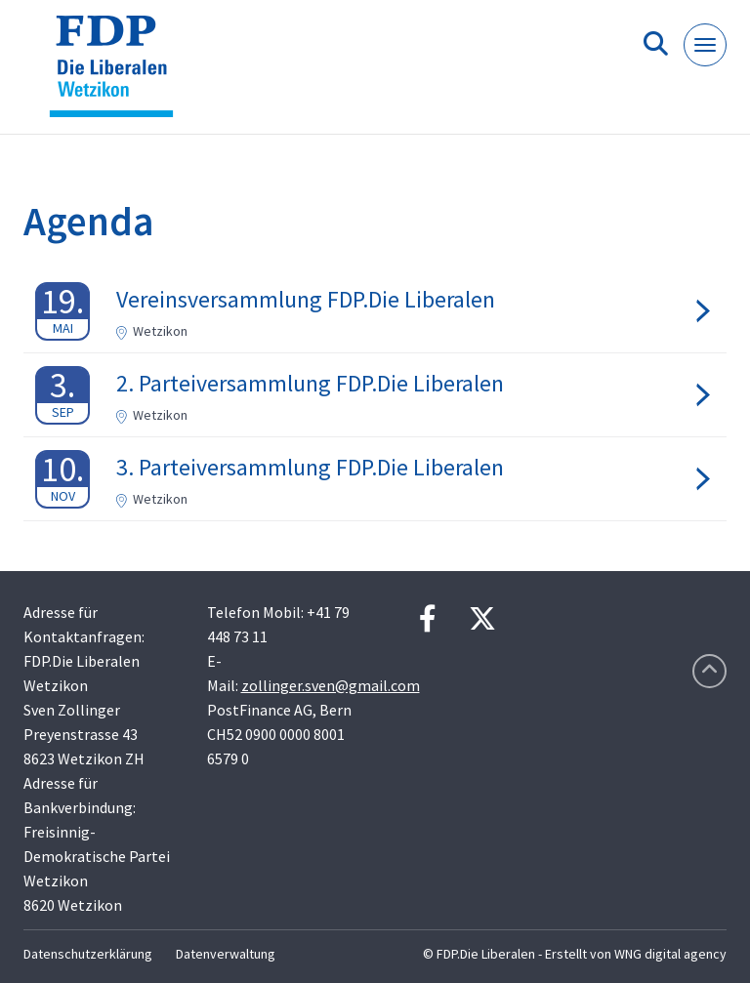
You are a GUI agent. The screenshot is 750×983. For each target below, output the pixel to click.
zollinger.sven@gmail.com (330, 685)
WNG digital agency (670, 954)
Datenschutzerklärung (87, 954)
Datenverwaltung (225, 954)
